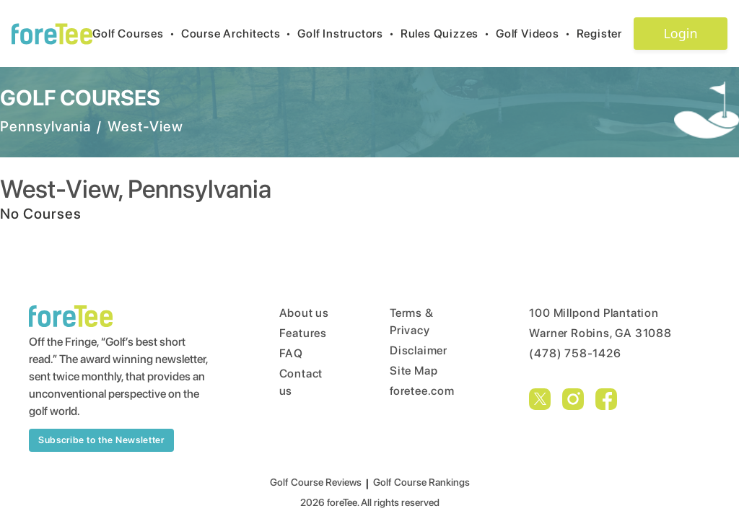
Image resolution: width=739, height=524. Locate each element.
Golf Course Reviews (316, 482)
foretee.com (422, 391)
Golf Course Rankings (421, 482)
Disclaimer (418, 350)
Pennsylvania (45, 126)
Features (303, 333)
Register (605, 33)
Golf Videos (536, 33)
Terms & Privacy (412, 321)
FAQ (291, 353)
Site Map (413, 370)
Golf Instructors (349, 33)
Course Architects (239, 33)
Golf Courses (136, 33)
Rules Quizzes (448, 33)
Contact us (301, 382)
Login (680, 33)
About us (304, 313)
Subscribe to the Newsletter (101, 440)
